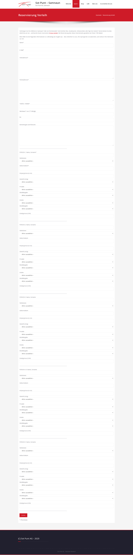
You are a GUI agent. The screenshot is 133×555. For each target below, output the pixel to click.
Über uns (94, 4)
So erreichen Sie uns (106, 4)
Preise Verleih (53, 33)
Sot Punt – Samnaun (47, 2)
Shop (82, 4)
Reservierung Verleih (108, 15)
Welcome (68, 4)
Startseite (98, 15)
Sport (76, 4)
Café (88, 4)
